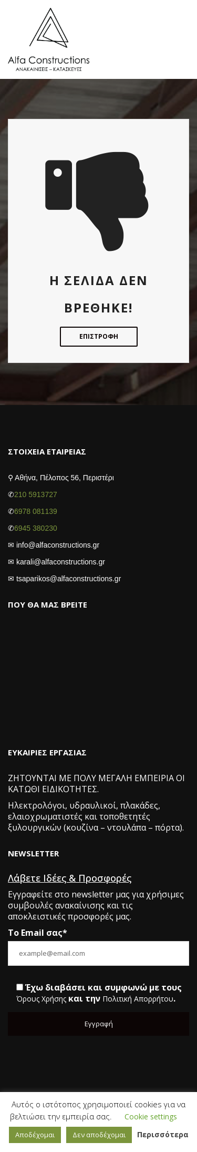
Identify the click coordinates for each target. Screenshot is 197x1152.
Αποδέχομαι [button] (35, 1134)
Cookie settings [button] (151, 1117)
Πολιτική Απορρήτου (137, 999)
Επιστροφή (98, 336)
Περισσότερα (163, 1134)
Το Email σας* (37, 932)
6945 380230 (35, 528)
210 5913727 (35, 494)
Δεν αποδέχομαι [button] (99, 1134)
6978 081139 (35, 511)
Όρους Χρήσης (41, 999)
